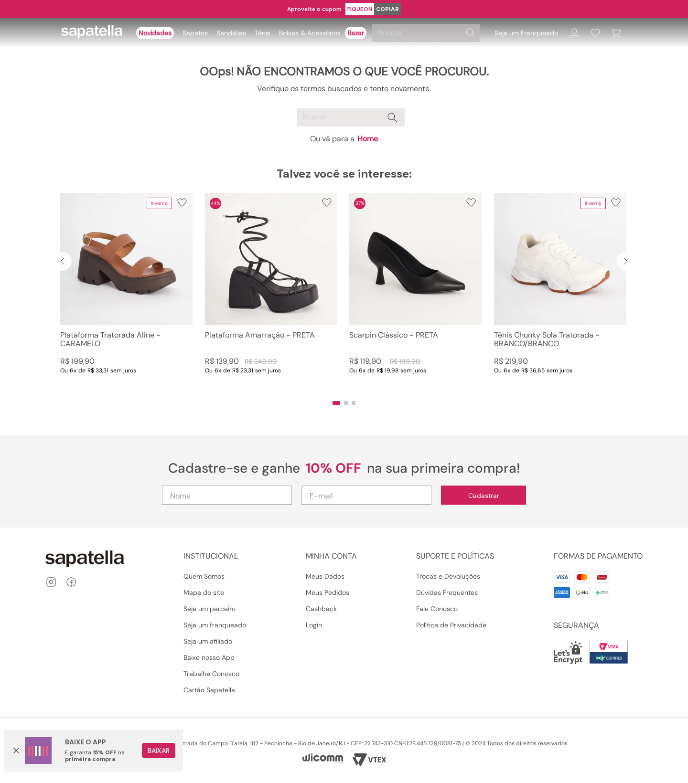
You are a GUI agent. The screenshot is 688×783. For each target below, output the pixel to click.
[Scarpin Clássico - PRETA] (415, 293)
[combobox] (427, 33)
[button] (336, 403)
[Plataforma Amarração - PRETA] (271, 293)
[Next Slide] (625, 261)
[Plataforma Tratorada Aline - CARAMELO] (126, 293)
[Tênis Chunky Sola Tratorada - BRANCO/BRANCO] (560, 293)
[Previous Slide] (62, 261)
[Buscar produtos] (470, 33)
